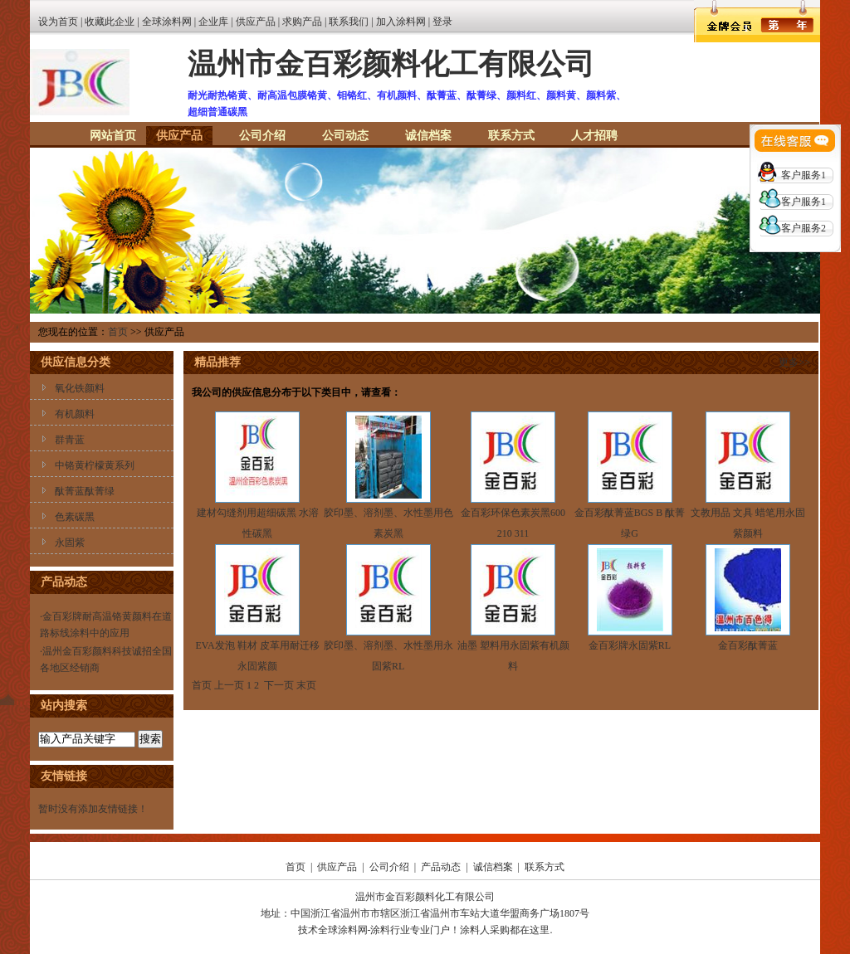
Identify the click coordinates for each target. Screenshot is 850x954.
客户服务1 (803, 175)
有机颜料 (75, 414)
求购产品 (302, 21)
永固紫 (70, 542)
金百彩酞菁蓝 (748, 645)
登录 (442, 21)
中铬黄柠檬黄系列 (94, 465)
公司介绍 (262, 135)
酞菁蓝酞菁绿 (85, 491)
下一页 (279, 685)
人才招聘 (594, 135)
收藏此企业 (109, 21)
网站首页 (113, 135)
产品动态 (441, 867)
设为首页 (58, 21)
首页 (118, 332)
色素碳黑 (75, 517)
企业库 (213, 21)
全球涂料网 (167, 21)
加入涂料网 (401, 21)
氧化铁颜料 (80, 388)
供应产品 (256, 21)
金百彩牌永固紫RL (630, 645)
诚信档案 (428, 135)
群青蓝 (70, 439)
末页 (306, 685)
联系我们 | (352, 21)
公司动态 (345, 135)
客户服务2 (803, 228)
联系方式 (511, 135)
